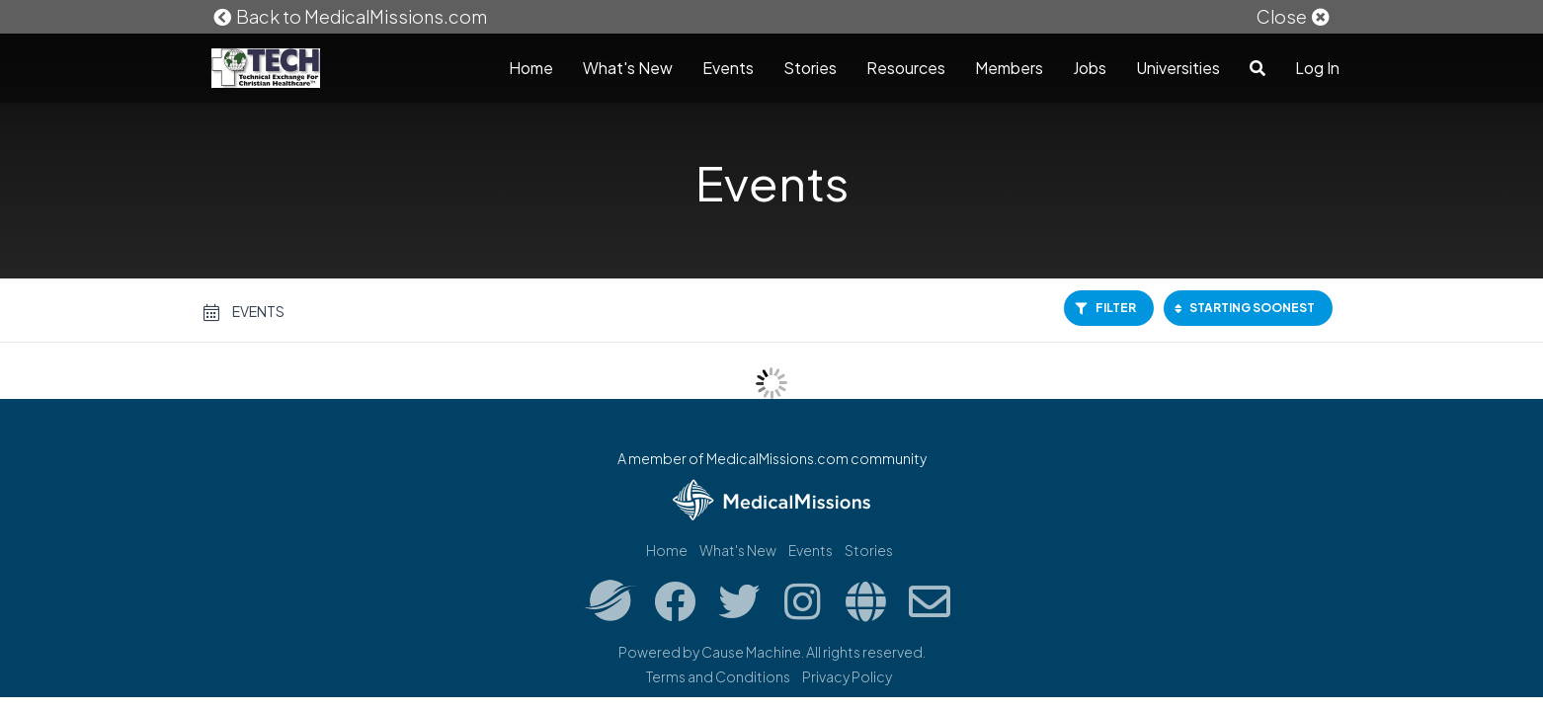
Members (1009, 67)
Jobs (1089, 67)
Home (531, 67)
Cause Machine (751, 652)
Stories (810, 67)
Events (728, 67)
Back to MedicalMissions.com (349, 16)
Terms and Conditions (718, 676)
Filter (1105, 307)
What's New (628, 67)
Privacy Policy (847, 676)
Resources (905, 67)
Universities (1178, 67)
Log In (1317, 67)
